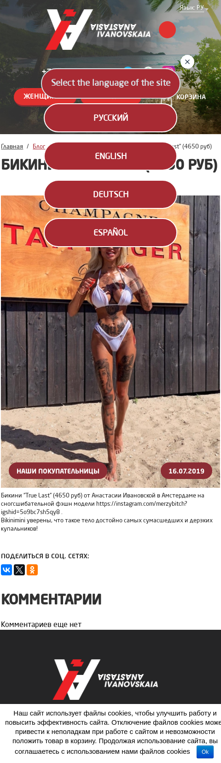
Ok (205, 752)
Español (110, 233)
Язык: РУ (192, 8)
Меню (167, 29)
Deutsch (110, 195)
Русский (110, 118)
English (111, 157)
